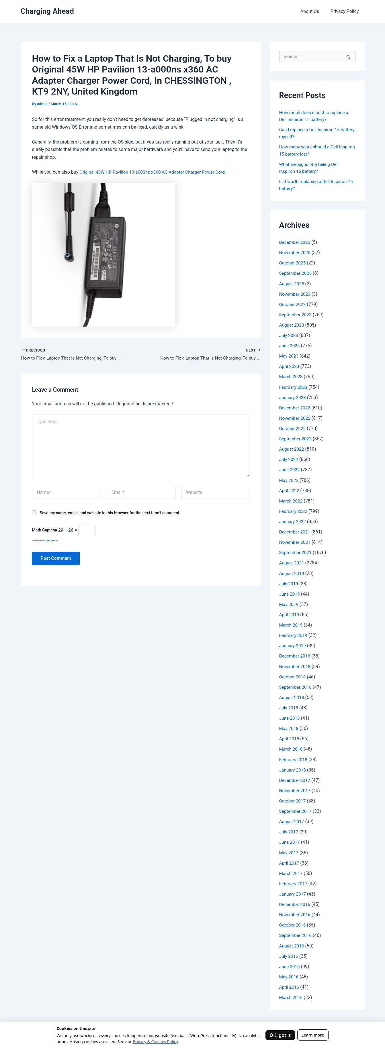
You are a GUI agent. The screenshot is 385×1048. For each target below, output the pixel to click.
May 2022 (289, 479)
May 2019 (289, 603)
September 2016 (296, 933)
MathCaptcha (51, 541)
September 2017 (296, 809)
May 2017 (289, 850)
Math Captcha (44, 530)
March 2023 (291, 376)
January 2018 (293, 768)
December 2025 (295, 242)
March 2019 (291, 623)
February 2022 (293, 510)
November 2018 (295, 665)
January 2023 (293, 396)
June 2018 (290, 716)
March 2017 (291, 871)
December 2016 (295, 902)
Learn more (313, 1035)
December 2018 (295, 654)
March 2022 (291, 500)
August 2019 (292, 572)
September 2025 (296, 273)
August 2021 (292, 561)
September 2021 (296, 551)
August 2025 (292, 283)
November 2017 (295, 788)
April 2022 (289, 489)
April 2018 (289, 737)
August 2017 (292, 819)
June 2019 (290, 592)
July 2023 (289, 334)
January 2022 (293, 520)
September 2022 (296, 438)
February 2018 (293, 757)
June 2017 (290, 840)
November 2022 (295, 417)
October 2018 (293, 675)
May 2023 (289, 355)
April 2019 (289, 613)
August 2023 (292, 324)
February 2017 (293, 881)
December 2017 (295, 778)
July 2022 (289, 458)
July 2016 (289, 953)
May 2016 (289, 974)
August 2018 (292, 695)
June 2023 (290, 345)
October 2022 (293, 427)
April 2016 (289, 984)
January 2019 (293, 644)
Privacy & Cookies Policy (155, 1041)
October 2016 (293, 922)
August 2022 (292, 448)
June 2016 (290, 964)
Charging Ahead (47, 11)
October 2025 (293, 262)
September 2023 (296, 314)
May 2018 (289, 726)
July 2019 (289, 582)
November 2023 (295, 293)
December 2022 (295, 407)
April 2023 (289, 365)
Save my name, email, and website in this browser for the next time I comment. (110, 513)
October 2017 (293, 799)
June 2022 (290, 469)
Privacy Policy (346, 11)
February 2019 (293, 634)
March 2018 (291, 747)
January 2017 (293, 891)
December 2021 (295, 530)
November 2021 (295, 541)
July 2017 (289, 830)
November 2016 (295, 912)
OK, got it (280, 1035)
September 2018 (296, 685)
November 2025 (295, 252)
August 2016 (292, 943)
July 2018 (289, 706)
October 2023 (293, 304)
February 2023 (293, 386)
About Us (313, 11)
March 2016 (291, 995)
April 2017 (289, 860)
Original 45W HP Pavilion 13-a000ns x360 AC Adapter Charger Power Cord (154, 172)
